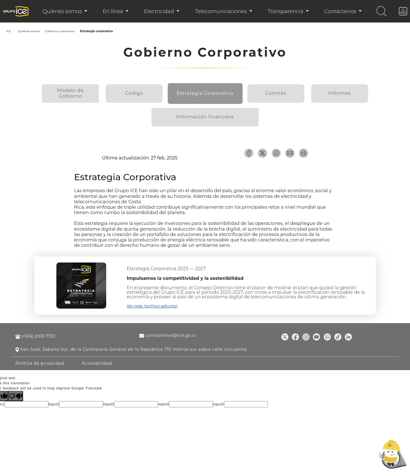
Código (138, 91)
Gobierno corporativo (57, 31)
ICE (8, 31)
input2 (54, 400)
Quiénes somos (63, 11)
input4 (163, 400)
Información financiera (205, 113)
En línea (113, 11)
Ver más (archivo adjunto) (152, 301)
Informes (338, 91)
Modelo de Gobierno (71, 91)
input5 (218, 400)
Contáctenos (341, 11)
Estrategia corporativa (94, 31)
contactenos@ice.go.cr (167, 331)
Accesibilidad (97, 358)
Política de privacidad (39, 358)
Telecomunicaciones (221, 11)
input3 (108, 400)
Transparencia (286, 11)
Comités (271, 91)
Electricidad (159, 11)
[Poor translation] (15, 391)
